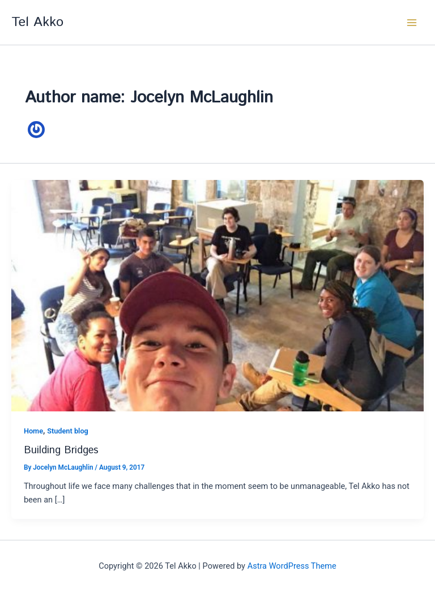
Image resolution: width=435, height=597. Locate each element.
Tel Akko (37, 22)
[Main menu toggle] (412, 23)
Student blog (67, 431)
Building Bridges (61, 450)
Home (33, 431)
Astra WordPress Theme (292, 566)
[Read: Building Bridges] (217, 295)
